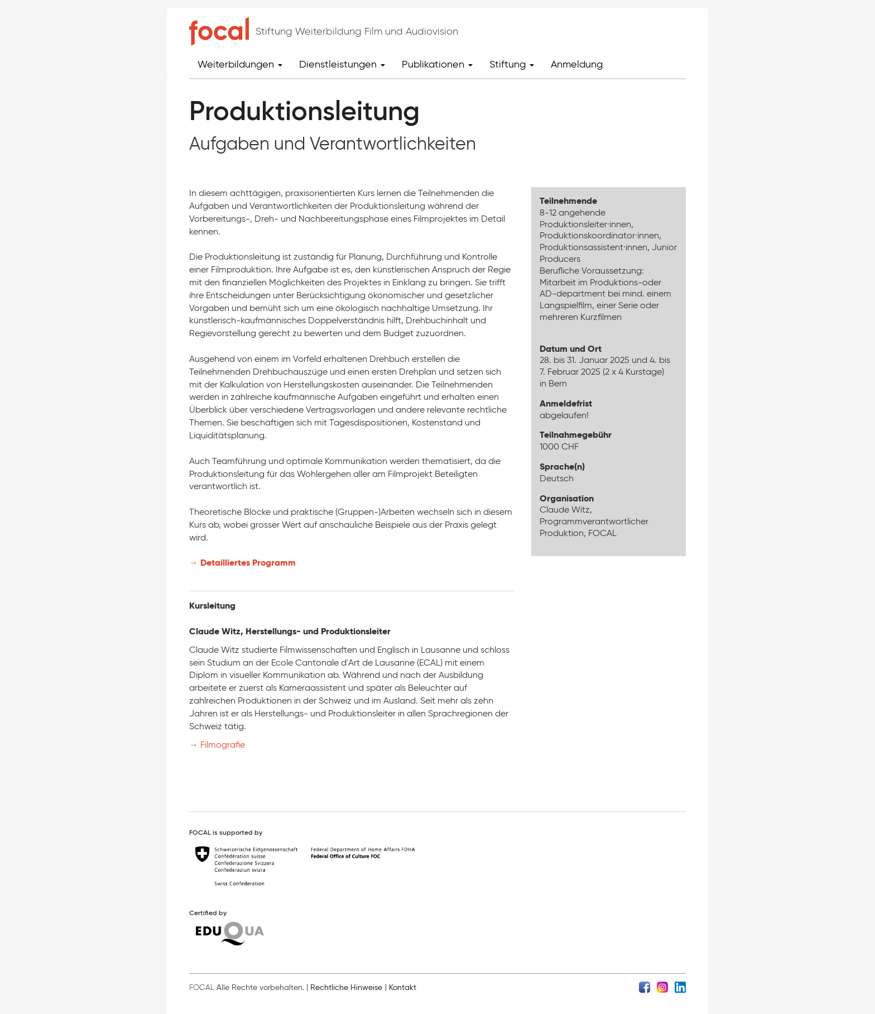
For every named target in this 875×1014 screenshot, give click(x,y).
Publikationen (437, 64)
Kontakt (402, 987)
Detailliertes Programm (248, 562)
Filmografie (223, 744)
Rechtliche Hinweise (346, 987)
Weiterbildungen (240, 64)
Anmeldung (577, 64)
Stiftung (511, 64)
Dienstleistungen (342, 64)
